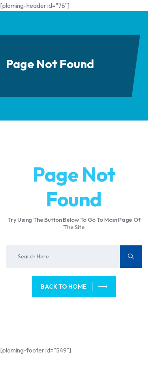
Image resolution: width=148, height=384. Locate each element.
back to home (74, 286)
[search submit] (131, 256)
